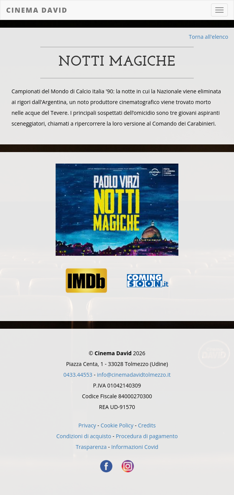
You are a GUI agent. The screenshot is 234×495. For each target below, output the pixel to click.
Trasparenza (91, 446)
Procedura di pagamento (147, 436)
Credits (147, 425)
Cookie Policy (117, 425)
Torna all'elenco (208, 36)
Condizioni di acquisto (83, 436)
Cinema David (37, 10)
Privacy (87, 425)
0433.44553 (77, 374)
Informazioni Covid (134, 446)
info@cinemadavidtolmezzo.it (134, 374)
